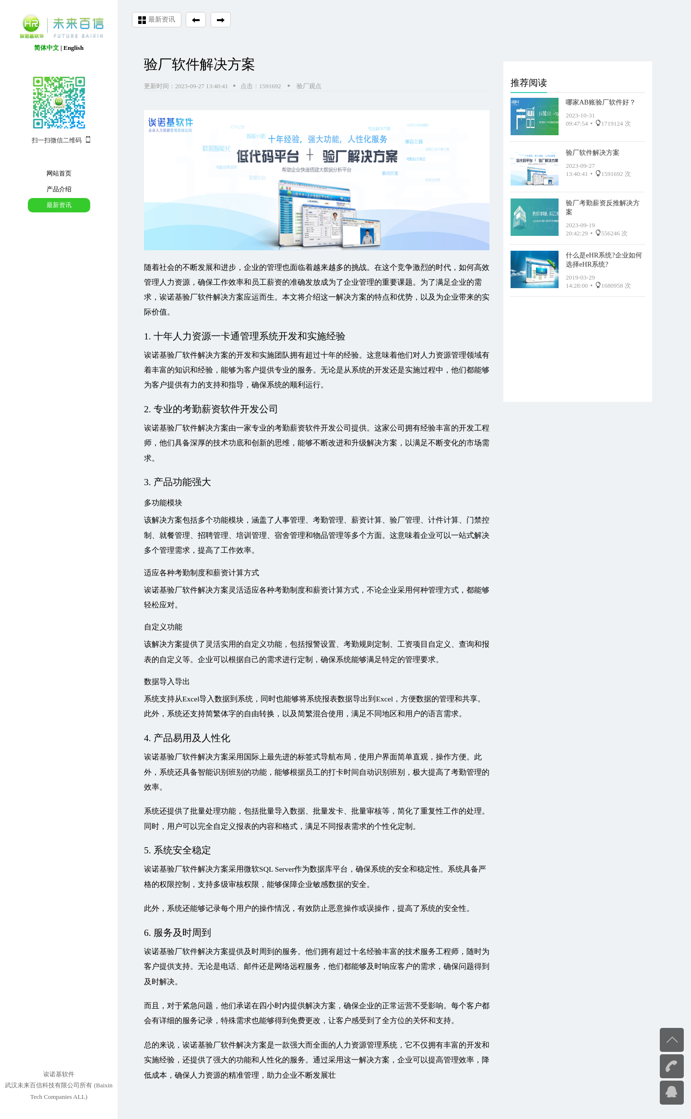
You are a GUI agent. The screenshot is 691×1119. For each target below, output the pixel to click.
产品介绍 (59, 189)
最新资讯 (59, 205)
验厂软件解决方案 (593, 151)
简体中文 (46, 47)
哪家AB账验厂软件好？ (601, 101)
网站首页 (59, 173)
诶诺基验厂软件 (171, 428)
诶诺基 (155, 355)
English (73, 47)
